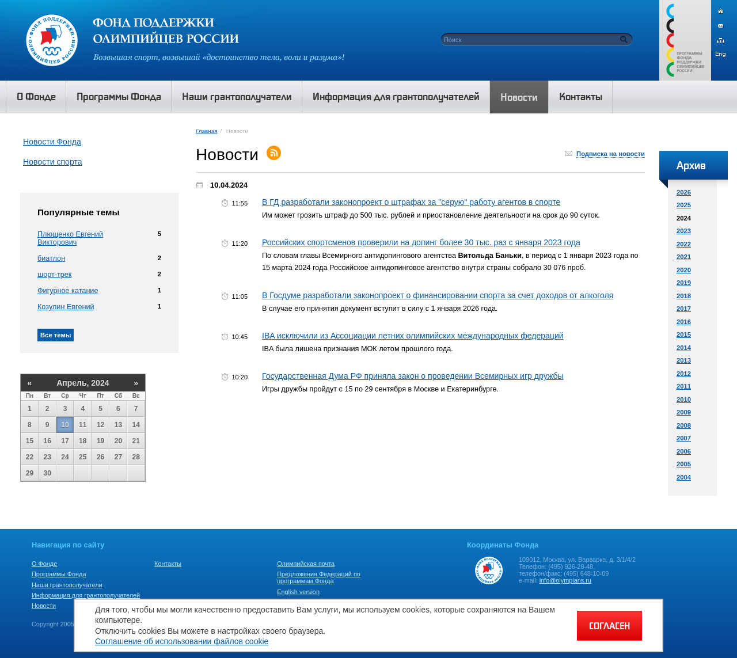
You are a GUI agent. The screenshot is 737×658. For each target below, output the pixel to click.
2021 (684, 256)
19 (100, 441)
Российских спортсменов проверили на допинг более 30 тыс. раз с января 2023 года (421, 242)
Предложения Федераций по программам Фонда (318, 577)
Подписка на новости (610, 153)
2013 (684, 360)
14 (136, 425)
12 (100, 425)
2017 (684, 308)
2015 (684, 334)
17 (65, 441)
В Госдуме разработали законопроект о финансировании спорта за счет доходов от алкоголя (437, 295)
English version (298, 591)
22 (29, 457)
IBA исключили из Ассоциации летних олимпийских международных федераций (413, 335)
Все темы (55, 335)
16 (47, 441)
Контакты (167, 563)
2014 (684, 347)
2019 (684, 282)
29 (29, 473)
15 (29, 441)
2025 (684, 204)
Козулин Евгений (65, 307)
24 (65, 457)
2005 (684, 464)
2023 (684, 230)
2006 (684, 451)
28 (136, 457)
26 (100, 457)
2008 (684, 425)
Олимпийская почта (306, 563)
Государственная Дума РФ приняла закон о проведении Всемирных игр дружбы (413, 376)
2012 (684, 373)
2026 (684, 192)
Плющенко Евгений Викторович (70, 238)
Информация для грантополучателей (86, 595)
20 (118, 441)
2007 (684, 438)
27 (118, 457)
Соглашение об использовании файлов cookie (181, 641)
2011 (684, 386)
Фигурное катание (67, 291)
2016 (684, 321)
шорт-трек (54, 275)
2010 (684, 399)
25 (82, 457)
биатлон (51, 258)
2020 (684, 270)
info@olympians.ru (565, 580)
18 (82, 441)
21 (136, 441)
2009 (684, 412)
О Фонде (44, 563)
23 (47, 457)
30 (47, 473)
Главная (206, 131)
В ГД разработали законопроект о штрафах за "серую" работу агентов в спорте (411, 202)
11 (82, 425)
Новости (44, 605)
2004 (684, 477)
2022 (684, 244)
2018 (684, 295)
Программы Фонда (59, 573)
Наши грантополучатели (67, 584)
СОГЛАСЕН (609, 626)
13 (118, 425)
